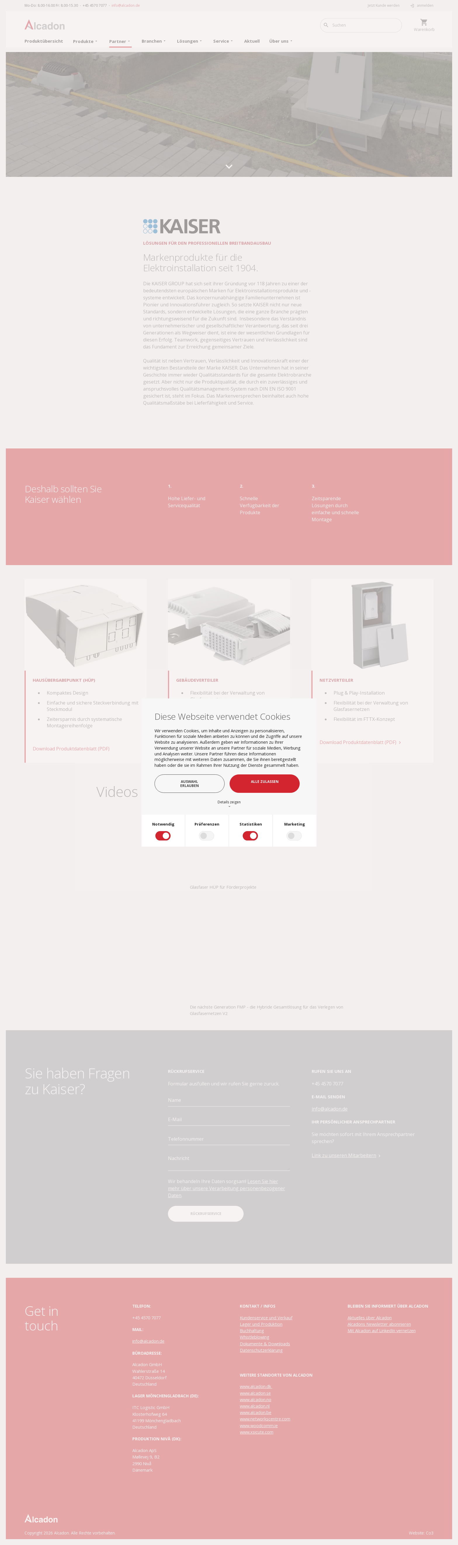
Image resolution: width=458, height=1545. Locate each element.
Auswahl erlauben (189, 783)
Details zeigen (229, 804)
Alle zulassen (265, 781)
